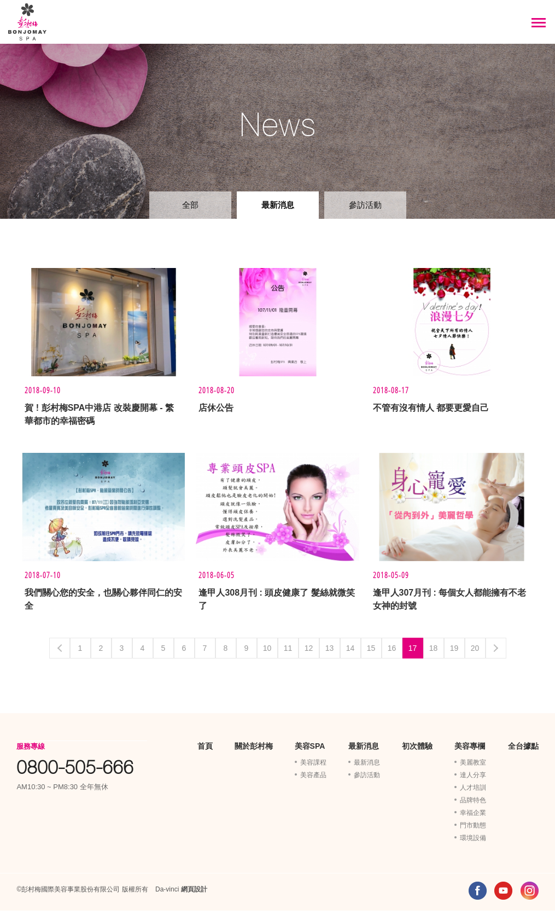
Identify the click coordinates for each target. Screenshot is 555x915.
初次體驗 (417, 750)
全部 (190, 204)
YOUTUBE (503, 895)
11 (288, 652)
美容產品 (313, 779)
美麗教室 (473, 767)
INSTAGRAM (530, 895)
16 (392, 652)
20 (475, 652)
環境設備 (473, 842)
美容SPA (310, 750)
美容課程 (313, 767)
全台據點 (523, 750)
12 (309, 652)
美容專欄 (469, 750)
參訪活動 (365, 204)
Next (496, 652)
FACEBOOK (478, 895)
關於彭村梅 (254, 750)
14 (350, 652)
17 (412, 652)
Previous (59, 652)
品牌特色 (473, 804)
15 (371, 652)
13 (329, 652)
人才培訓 (473, 792)
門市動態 (473, 830)
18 (433, 652)
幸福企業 (473, 817)
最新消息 (277, 204)
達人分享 (473, 779)
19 (454, 652)
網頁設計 (194, 893)
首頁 (205, 750)
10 (267, 652)
